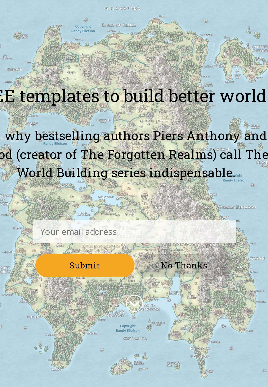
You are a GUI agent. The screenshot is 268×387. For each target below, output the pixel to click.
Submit (85, 265)
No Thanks (184, 265)
